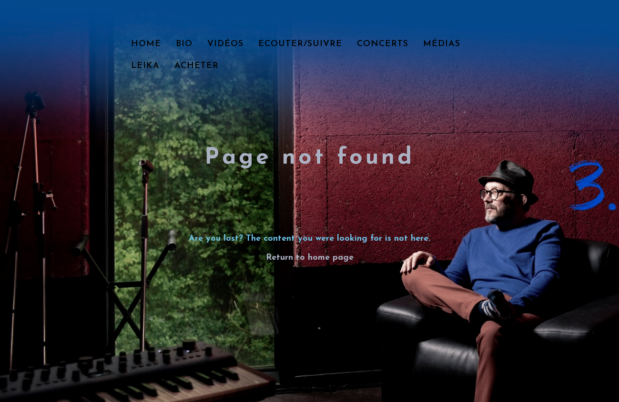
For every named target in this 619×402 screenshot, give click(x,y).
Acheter (196, 65)
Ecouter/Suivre (300, 44)
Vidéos (225, 44)
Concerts (382, 44)
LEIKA (145, 65)
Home (146, 44)
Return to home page (310, 257)
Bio (184, 44)
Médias (441, 44)
